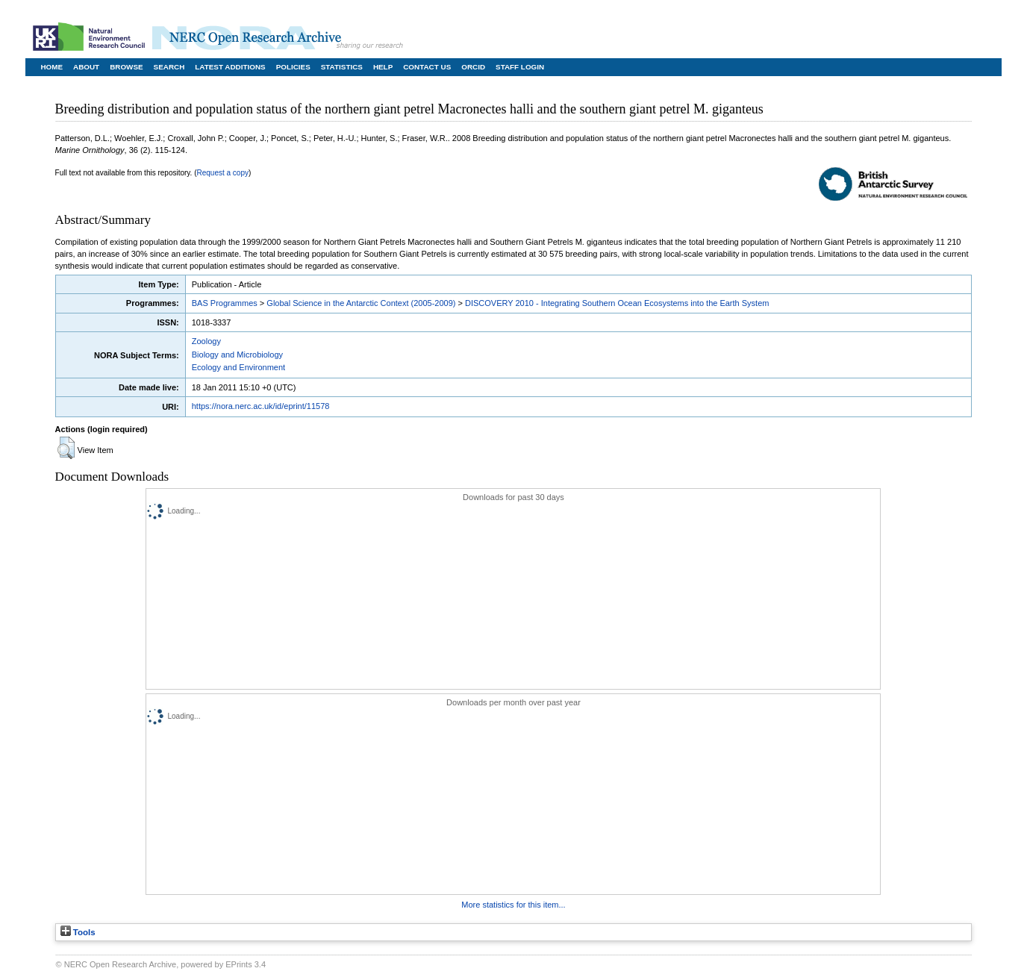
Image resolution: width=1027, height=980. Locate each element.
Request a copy (223, 173)
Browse (126, 67)
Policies (293, 67)
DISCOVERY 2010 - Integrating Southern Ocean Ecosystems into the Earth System (617, 303)
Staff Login (520, 67)
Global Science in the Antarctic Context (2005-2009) (360, 303)
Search (169, 67)
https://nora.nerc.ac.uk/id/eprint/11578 (261, 406)
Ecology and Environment (238, 367)
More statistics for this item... (513, 904)
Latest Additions (230, 67)
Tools (78, 932)
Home (51, 67)
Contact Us (427, 67)
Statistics (342, 67)
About (86, 67)
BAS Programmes (224, 303)
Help (383, 67)
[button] (66, 448)
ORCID (473, 67)
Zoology (206, 341)
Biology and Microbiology (237, 354)
